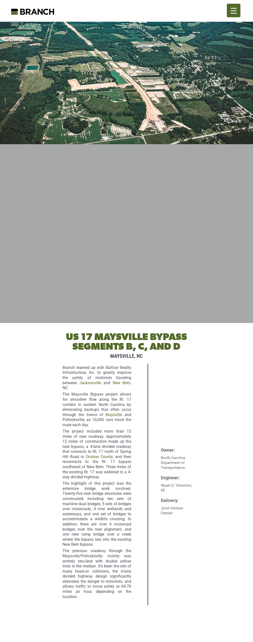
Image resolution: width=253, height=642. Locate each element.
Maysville (113, 414)
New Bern (122, 383)
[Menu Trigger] (233, 10)
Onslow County (99, 456)
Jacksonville (90, 383)
